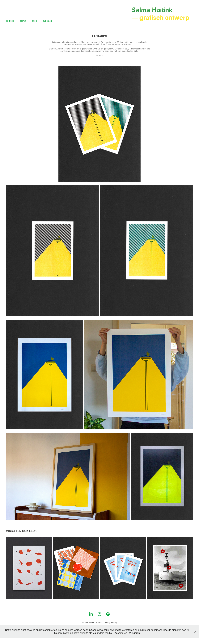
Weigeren (134, 633)
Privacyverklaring (111, 623)
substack (47, 21)
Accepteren (121, 633)
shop (34, 21)
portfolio (10, 21)
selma (23, 21)
